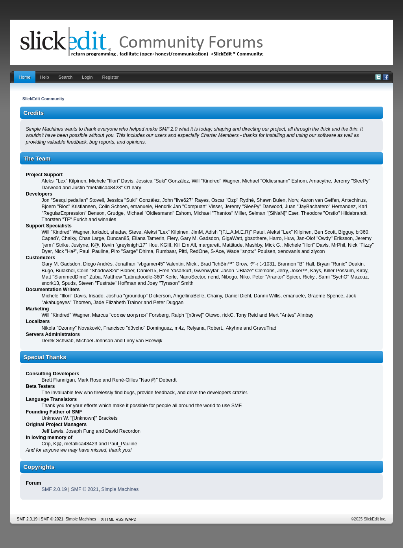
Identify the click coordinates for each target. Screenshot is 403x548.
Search (66, 77)
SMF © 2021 (84, 489)
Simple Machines (120, 489)
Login (87, 77)
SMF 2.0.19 (54, 489)
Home (25, 77)
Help (44, 77)
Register (110, 77)
